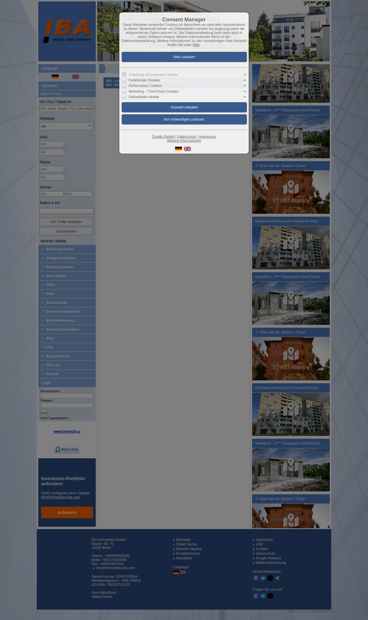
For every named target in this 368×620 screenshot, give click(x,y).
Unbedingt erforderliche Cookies (153, 75)
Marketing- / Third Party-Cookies (154, 91)
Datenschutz (186, 137)
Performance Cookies (145, 86)
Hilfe (196, 45)
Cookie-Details (163, 137)
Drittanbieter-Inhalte (144, 97)
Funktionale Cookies (144, 80)
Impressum (207, 137)
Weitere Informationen (184, 141)
